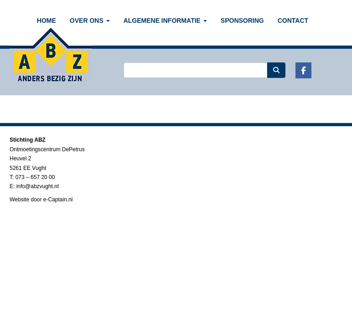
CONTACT (293, 20)
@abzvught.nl (37, 186)
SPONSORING (242, 20)
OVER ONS (90, 20)
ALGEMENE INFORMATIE (165, 20)
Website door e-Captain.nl (41, 199)
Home (46, 20)
